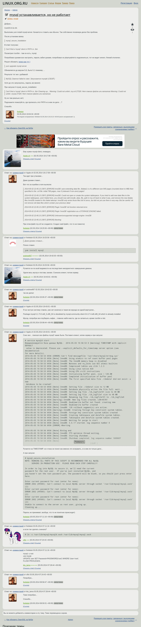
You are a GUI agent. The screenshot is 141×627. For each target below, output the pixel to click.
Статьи (51, 3)
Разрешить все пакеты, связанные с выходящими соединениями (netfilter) (114, 128)
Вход (136, 3)
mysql (16, 19)
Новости (35, 3)
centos (10, 19)
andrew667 (27, 256)
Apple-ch (26, 156)
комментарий (18, 173)
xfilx (24, 540)
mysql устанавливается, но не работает (39, 15)
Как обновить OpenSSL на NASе (19, 128)
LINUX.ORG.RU (15, 3)
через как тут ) (24, 62)
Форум (58, 3)
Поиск (71, 3)
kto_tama (26, 565)
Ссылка (7, 121)
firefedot (20, 112)
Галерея (43, 3)
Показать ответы (29, 231)
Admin (15, 10)
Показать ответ (29, 159)
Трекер (65, 3)
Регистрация (126, 3)
